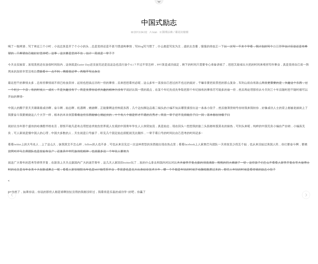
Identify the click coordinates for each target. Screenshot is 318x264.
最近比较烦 (181, 32)
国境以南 (167, 32)
